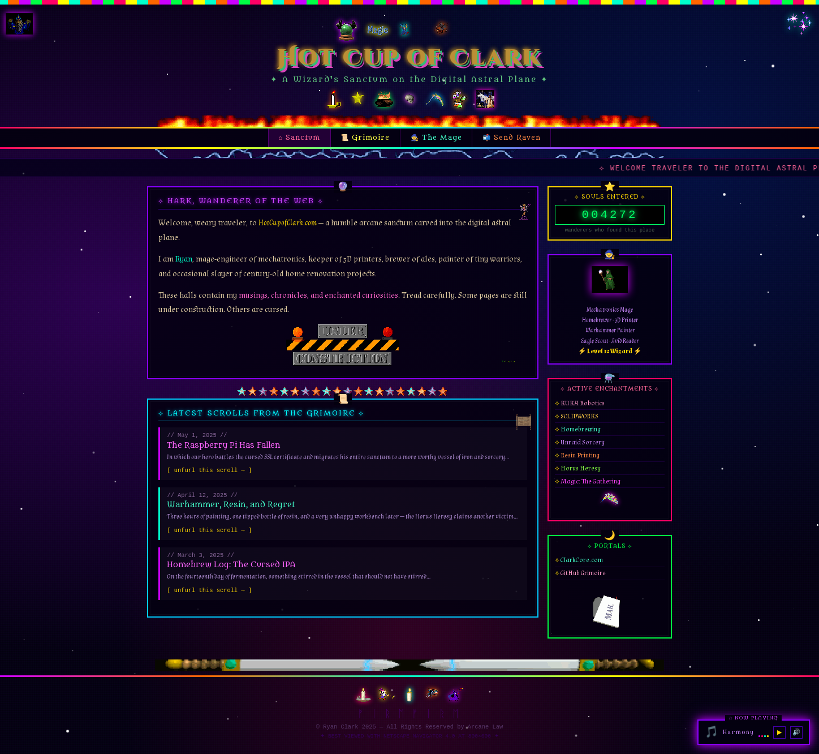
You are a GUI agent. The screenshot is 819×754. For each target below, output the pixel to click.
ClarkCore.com (582, 564)
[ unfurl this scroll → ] (209, 471)
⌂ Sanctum (299, 138)
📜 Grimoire (369, 136)
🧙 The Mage (436, 138)
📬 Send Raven (511, 138)
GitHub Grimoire (583, 577)
